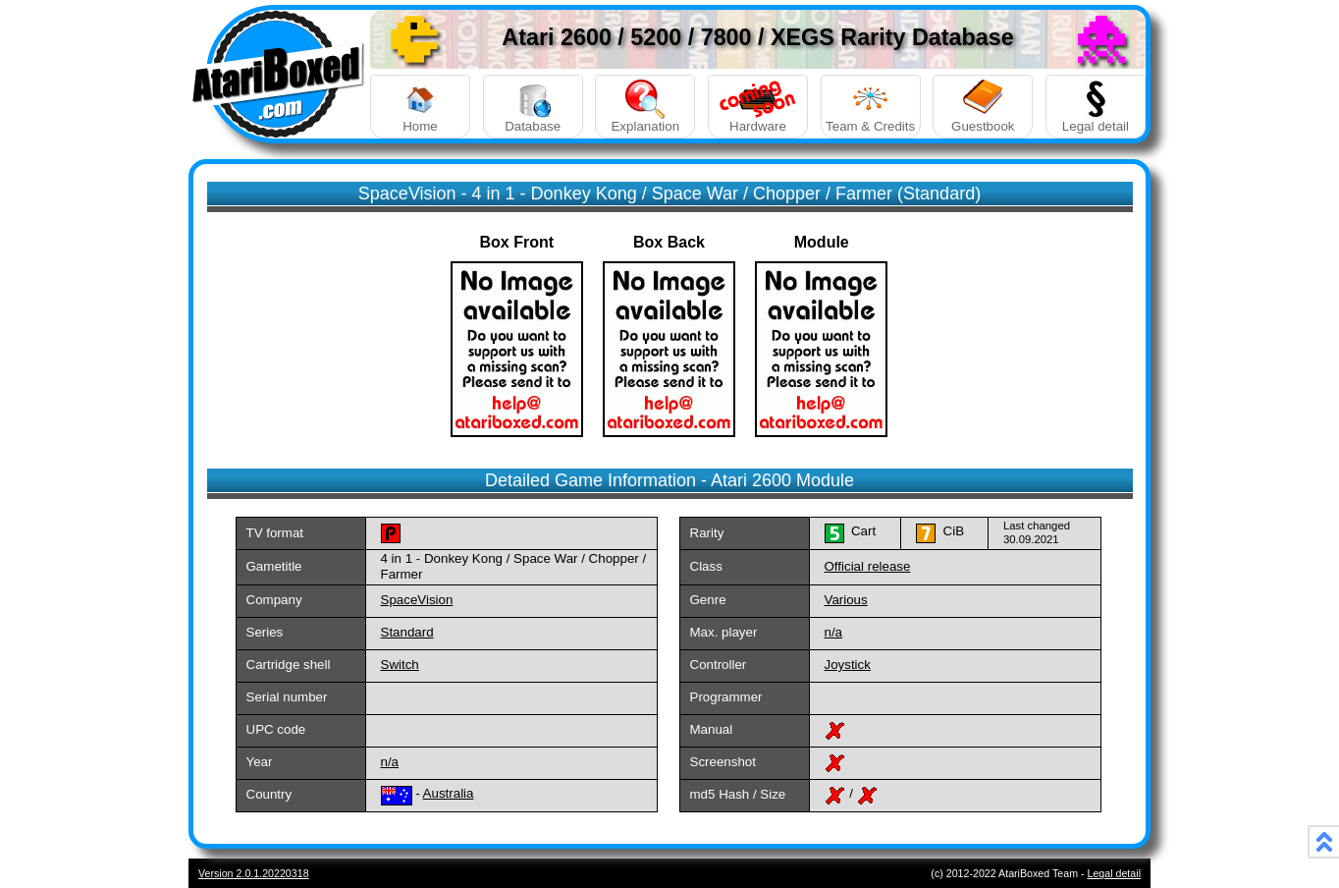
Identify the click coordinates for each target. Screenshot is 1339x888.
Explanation (645, 107)
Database (533, 107)
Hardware (758, 107)
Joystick (848, 664)
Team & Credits (871, 107)
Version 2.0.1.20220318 (253, 873)
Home (420, 107)
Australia (448, 793)
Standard (407, 632)
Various (846, 599)
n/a (834, 632)
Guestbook (983, 107)
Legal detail (1095, 107)
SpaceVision (417, 599)
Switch (400, 664)
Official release (868, 566)
